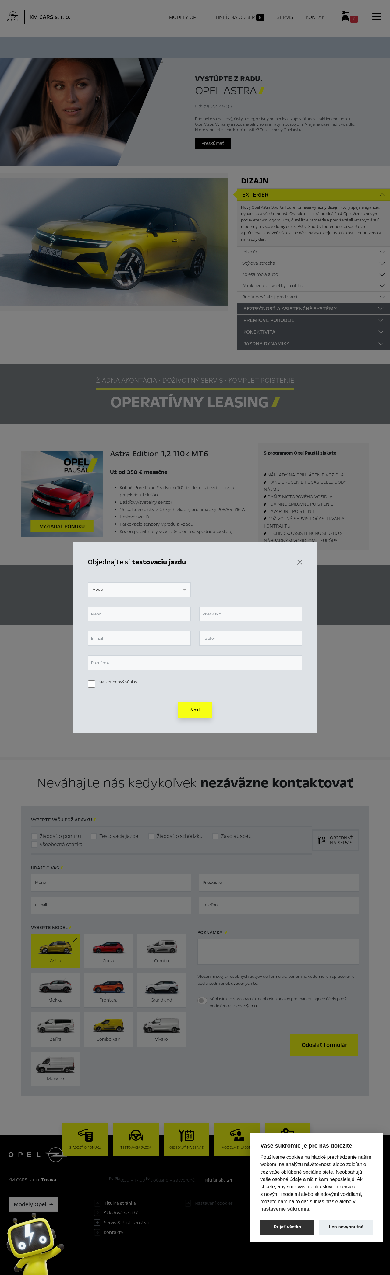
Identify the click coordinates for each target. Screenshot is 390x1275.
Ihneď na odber (145, 46)
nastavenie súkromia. (285, 1208)
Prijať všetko (287, 1226)
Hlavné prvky (90, 46)
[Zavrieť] (300, 562)
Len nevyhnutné (346, 1226)
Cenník (242, 46)
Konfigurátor (201, 46)
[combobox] (139, 589)
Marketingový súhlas (118, 682)
